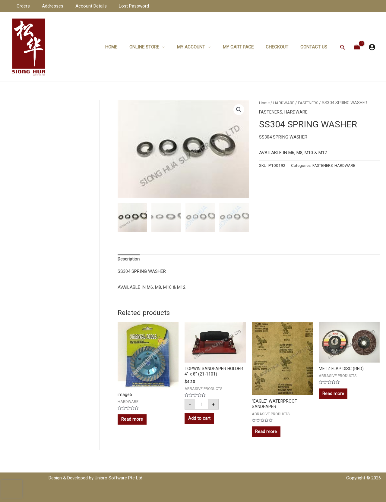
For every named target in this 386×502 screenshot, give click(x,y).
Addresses (48, 6)
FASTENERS (310, 102)
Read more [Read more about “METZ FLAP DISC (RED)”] (334, 395)
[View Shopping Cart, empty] (357, 47)
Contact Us (315, 47)
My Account (202, 47)
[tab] (129, 259)
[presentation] (11, 489)
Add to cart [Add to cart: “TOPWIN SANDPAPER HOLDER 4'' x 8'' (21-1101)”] (200, 420)
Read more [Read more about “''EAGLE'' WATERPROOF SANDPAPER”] (267, 434)
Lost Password (123, 6)
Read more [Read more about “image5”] (133, 421)
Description (129, 259)
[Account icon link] (372, 47)
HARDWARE (285, 102)
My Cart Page (245, 47)
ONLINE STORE (158, 47)
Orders (21, 6)
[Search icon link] (342, 47)
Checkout (281, 47)
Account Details (83, 6)
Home (128, 47)
